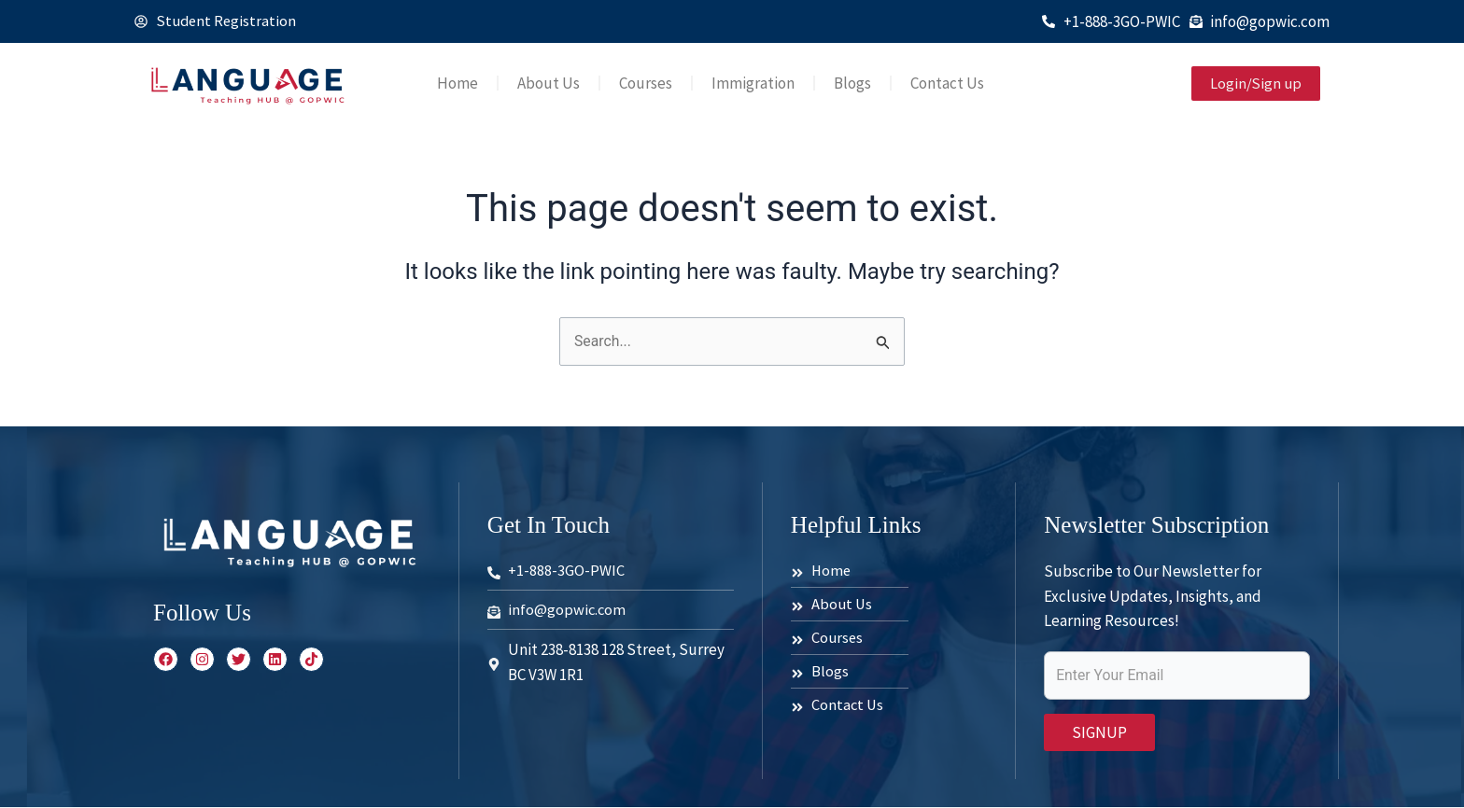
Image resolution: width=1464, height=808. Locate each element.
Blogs (852, 83)
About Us (548, 83)
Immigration (753, 83)
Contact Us (947, 83)
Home (457, 83)
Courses (645, 83)
